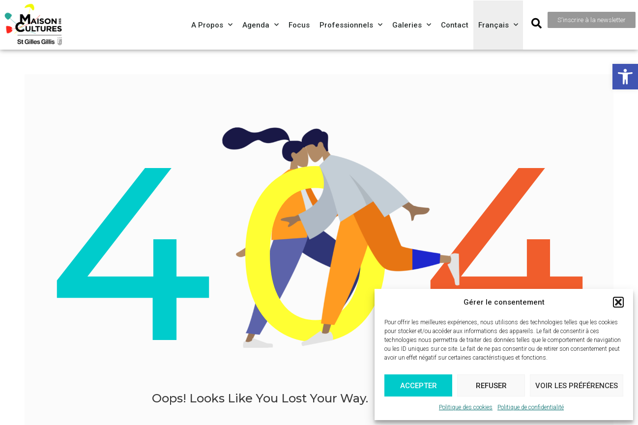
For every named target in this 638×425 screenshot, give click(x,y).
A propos (211, 24)
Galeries (411, 24)
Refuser (491, 385)
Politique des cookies (466, 407)
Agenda (260, 24)
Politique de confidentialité (530, 407)
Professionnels (350, 24)
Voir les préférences (576, 385)
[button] (625, 76)
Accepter (418, 385)
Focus (299, 25)
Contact (454, 25)
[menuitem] (498, 25)
